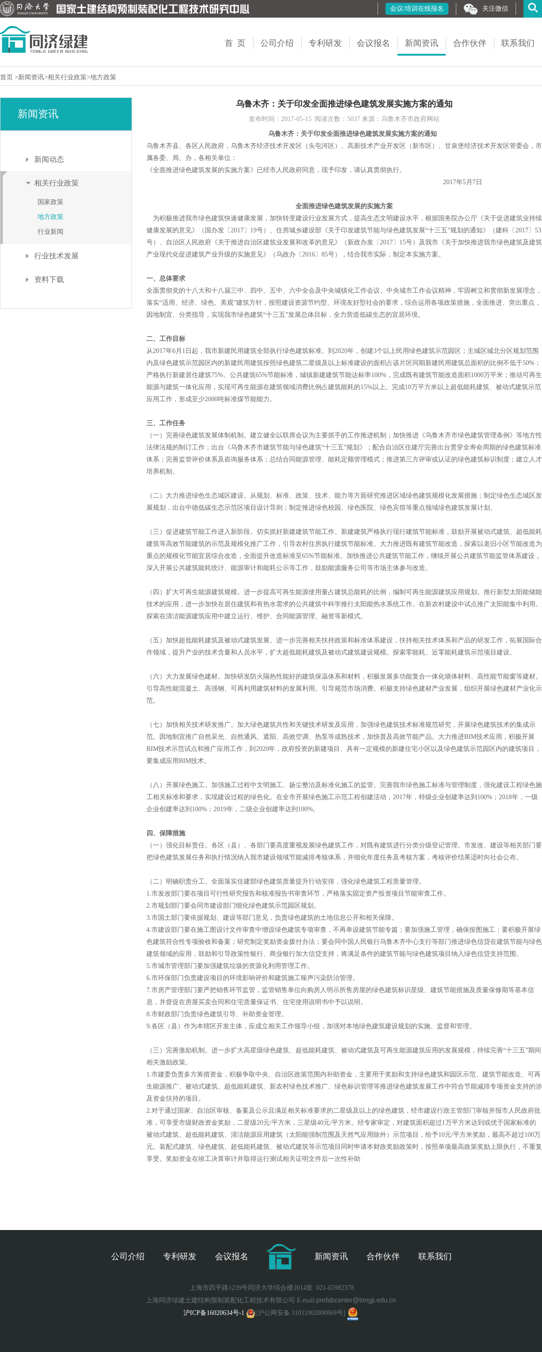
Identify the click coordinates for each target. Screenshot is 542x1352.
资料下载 (49, 279)
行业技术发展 (56, 256)
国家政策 (50, 202)
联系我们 (518, 43)
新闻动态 (49, 159)
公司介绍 (277, 43)
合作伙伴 (469, 43)
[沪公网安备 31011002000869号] (295, 1312)
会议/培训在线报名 (417, 8)
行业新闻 (50, 231)
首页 (7, 77)
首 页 (235, 43)
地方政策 (103, 77)
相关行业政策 (67, 77)
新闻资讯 (421, 43)
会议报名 (373, 43)
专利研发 (325, 43)
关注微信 (486, 9)
